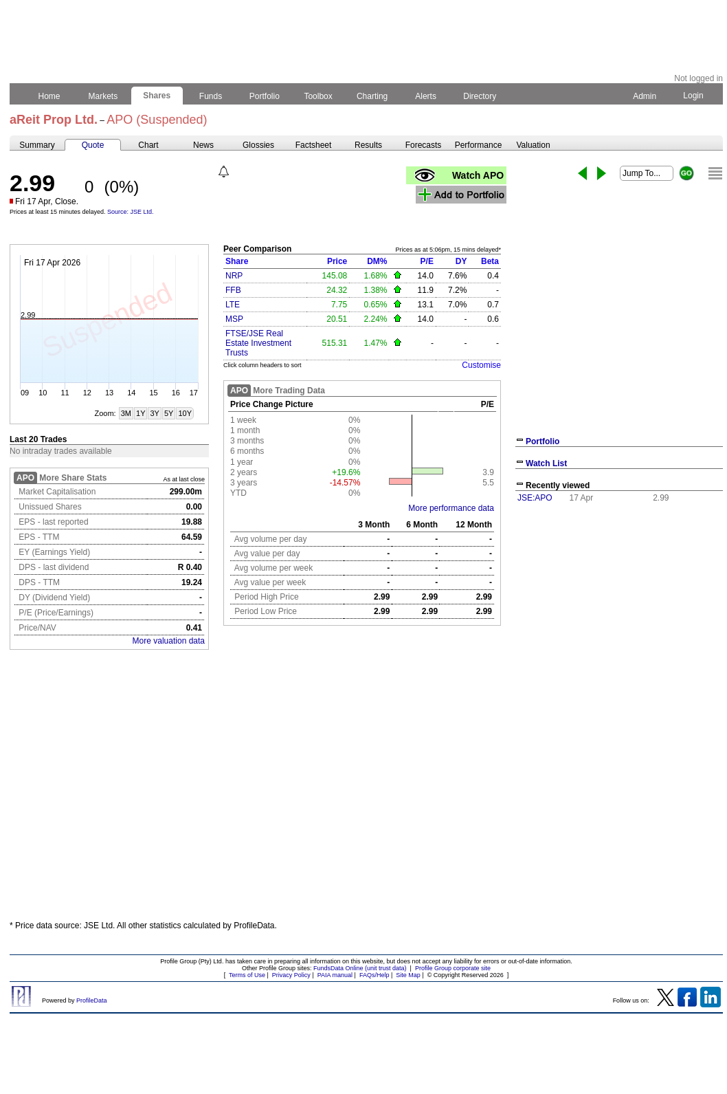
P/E (427, 261)
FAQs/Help (374, 975)
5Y (168, 413)
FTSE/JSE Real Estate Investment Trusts (258, 343)
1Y (140, 413)
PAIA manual (335, 975)
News (203, 145)
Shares (157, 95)
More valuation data (169, 641)
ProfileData (91, 1000)
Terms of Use (247, 975)
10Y (185, 413)
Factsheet (313, 145)
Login (693, 95)
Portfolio (264, 96)
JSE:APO (534, 498)
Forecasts (423, 145)
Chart (148, 145)
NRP (234, 276)
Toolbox (318, 96)
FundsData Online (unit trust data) (360, 968)
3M (126, 413)
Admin (644, 96)
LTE (232, 304)
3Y (154, 413)
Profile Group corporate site (453, 968)
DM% (377, 261)
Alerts (426, 96)
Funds (211, 96)
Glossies (258, 145)
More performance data (451, 508)
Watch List (546, 463)
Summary (36, 145)
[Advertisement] (619, 611)
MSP (234, 319)
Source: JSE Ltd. (130, 211)
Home (49, 96)
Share (236, 261)
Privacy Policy (291, 975)
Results (368, 145)
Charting (372, 96)
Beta (490, 261)
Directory (480, 96)
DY (461, 261)
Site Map (408, 975)
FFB (233, 290)
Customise (481, 365)
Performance (478, 145)
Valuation (533, 145)
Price (337, 261)
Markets (103, 96)
